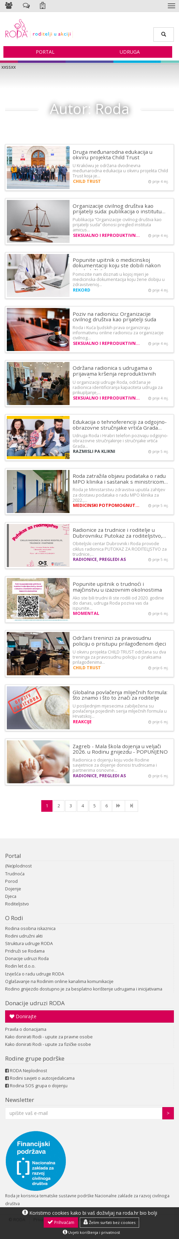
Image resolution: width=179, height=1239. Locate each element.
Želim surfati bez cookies (109, 1222)
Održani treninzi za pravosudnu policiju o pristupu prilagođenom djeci (119, 640)
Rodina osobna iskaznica (30, 928)
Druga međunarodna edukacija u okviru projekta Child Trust (112, 154)
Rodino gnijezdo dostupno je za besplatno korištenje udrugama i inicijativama (83, 989)
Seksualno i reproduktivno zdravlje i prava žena (107, 235)
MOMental (86, 613)
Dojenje (13, 889)
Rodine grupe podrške (34, 1058)
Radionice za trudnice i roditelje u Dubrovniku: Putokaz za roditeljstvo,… (119, 532)
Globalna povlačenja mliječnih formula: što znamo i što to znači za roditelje (120, 695)
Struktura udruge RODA (29, 943)
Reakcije (82, 722)
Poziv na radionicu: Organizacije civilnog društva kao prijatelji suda (114, 316)
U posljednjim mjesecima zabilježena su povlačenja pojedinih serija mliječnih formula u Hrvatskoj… (120, 711)
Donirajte (23, 1016)
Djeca (10, 896)
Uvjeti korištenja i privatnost (91, 1232)
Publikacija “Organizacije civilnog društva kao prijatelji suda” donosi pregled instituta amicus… (117, 225)
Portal (45, 52)
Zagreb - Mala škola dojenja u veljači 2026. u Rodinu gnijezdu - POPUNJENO (120, 749)
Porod (11, 881)
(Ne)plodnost (18, 866)
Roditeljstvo (17, 904)
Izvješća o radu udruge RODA (34, 974)
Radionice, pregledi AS (99, 559)
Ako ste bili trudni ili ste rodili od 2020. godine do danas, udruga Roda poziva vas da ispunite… (118, 603)
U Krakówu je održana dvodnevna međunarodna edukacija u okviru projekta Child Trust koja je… (120, 171)
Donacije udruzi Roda (27, 958)
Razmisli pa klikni (94, 451)
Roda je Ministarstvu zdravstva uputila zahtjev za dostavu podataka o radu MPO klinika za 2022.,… (119, 495)
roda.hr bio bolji (140, 1213)
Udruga (130, 52)
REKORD (81, 290)
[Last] (131, 806)
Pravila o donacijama (25, 1029)
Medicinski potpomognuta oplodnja (107, 505)
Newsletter (19, 1100)
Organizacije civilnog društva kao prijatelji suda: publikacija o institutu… (119, 208)
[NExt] (118, 806)
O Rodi (14, 918)
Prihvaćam (60, 1222)
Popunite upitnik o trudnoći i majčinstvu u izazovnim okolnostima (117, 586)
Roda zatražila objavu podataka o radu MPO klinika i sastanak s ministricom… (120, 478)
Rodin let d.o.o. (20, 966)
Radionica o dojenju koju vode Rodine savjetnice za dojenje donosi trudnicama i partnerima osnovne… (115, 765)
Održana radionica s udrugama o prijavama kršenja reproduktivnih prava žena (114, 373)
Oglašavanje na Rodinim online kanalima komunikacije (59, 981)
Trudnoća (15, 874)
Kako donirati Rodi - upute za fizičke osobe (48, 1044)
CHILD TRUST (87, 181)
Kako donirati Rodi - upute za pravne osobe (49, 1037)
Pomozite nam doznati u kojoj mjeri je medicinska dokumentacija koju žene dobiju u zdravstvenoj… (119, 279)
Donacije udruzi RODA (35, 1003)
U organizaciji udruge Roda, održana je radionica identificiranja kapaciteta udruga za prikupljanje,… (118, 387)
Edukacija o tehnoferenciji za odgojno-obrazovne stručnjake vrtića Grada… (120, 424)
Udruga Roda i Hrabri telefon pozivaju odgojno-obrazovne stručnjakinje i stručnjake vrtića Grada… (120, 441)
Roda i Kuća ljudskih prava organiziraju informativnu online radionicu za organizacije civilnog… (118, 333)
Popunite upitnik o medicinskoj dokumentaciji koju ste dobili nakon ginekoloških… (117, 265)
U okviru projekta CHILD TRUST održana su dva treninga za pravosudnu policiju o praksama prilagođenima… (119, 657)
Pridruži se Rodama (25, 951)
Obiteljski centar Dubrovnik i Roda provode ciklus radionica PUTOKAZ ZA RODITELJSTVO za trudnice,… (120, 549)
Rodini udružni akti (24, 936)
